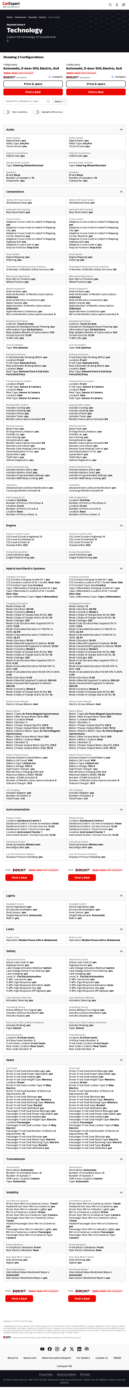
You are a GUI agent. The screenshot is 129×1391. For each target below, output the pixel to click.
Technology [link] (54, 17)
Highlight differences (51, 112)
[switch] (6, 112)
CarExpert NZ (64, 1366)
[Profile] (117, 4)
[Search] (110, 4)
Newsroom (30, 1357)
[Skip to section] (60, 101)
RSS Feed (85, 1374)
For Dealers (83, 1357)
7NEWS (117, 1357)
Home (10, 17)
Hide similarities (20, 112)
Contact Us (102, 1357)
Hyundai (33, 17)
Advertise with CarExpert (56, 1357)
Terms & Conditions (66, 1374)
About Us (13, 1357)
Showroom (20, 17)
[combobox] (26, 101)
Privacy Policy (46, 1374)
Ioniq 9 (42, 17)
